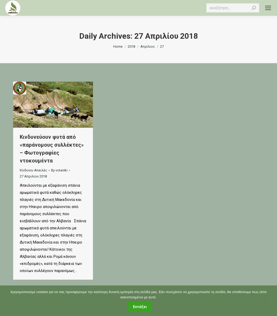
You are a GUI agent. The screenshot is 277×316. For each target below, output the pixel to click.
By (59, 170)
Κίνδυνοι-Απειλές (33, 170)
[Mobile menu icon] (268, 8)
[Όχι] (270, 300)
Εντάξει (140, 307)
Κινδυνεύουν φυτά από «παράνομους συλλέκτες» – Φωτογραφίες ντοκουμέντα (52, 149)
